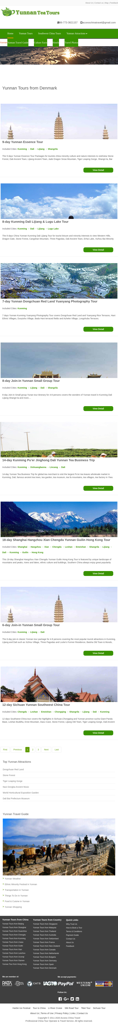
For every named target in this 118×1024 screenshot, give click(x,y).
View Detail (98, 170)
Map (106, 3)
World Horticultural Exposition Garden (21, 792)
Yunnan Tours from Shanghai (14, 927)
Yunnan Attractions (77, 33)
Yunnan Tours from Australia (44, 935)
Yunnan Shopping (13, 907)
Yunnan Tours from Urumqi (13, 957)
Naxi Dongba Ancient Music (16, 787)
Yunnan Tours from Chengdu (14, 935)
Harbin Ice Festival (21, 1008)
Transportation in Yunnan (17, 890)
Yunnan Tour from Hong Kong (14, 964)
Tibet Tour (85, 1008)
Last (57, 749)
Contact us (98, 3)
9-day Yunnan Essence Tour (22, 142)
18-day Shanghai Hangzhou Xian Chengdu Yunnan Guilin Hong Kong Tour (56, 540)
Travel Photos (71, 42)
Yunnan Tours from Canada (44, 950)
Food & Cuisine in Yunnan (17, 901)
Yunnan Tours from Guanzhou (14, 931)
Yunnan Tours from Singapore (45, 924)
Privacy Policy (62, 1013)
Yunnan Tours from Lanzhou (13, 953)
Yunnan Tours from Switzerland (46, 939)
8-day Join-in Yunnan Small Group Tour (31, 380)
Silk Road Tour (72, 1008)
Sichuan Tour (99, 1008)
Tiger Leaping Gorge (12, 781)
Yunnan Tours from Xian (12, 949)
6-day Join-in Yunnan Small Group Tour (31, 625)
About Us (89, 3)
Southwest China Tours (49, 33)
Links (72, 1013)
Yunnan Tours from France (44, 942)
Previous (17, 749)
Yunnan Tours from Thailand (44, 931)
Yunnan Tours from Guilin (12, 946)
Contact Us (82, 1013)
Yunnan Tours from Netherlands (46, 953)
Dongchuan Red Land (13, 769)
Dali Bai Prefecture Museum (16, 798)
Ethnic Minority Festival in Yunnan (21, 884)
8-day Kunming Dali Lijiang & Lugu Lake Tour (35, 221)
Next (46, 749)
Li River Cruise (55, 1008)
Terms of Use (47, 1013)
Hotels (56, 42)
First (5, 749)
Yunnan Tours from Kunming (14, 938)
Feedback (114, 3)
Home (10, 33)
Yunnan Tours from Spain (43, 964)
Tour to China (39, 1008)
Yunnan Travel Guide (17, 42)
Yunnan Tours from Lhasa (12, 942)
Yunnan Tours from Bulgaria (44, 957)
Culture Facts (40, 42)
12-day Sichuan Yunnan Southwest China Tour (36, 704)
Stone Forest (9, 775)
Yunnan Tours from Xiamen (13, 960)
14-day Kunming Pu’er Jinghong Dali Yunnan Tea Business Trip (48, 460)
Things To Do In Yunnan (16, 895)
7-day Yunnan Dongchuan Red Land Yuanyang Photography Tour (49, 301)
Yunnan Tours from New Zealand (46, 946)
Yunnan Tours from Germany (45, 961)
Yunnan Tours (26, 33)
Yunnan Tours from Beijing (13, 924)
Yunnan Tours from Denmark (45, 968)
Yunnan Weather (13, 878)
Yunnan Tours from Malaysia (44, 928)
